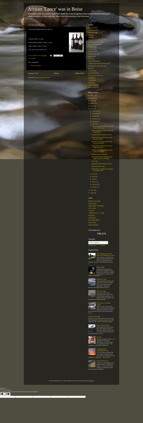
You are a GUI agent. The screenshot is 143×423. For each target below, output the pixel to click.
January (94, 187)
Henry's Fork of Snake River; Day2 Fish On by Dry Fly (102, 142)
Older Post (79, 73)
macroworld (77, 381)
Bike (89, 68)
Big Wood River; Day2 (98, 166)
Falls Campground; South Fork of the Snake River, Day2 (103, 127)
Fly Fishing (91, 30)
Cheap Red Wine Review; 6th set (102, 164)
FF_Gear (91, 70)
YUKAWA (91, 80)
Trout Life (91, 210)
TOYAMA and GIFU (94, 75)
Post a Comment (36, 65)
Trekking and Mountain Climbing (98, 63)
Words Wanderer (93, 225)
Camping (91, 49)
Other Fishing (92, 87)
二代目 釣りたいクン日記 (96, 213)
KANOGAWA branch (94, 42)
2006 (92, 190)
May (93, 176)
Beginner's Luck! (101, 279)
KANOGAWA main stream (96, 66)
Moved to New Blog (94, 316)
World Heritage (92, 61)
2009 (92, 103)
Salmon (90, 56)
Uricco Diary (92, 208)
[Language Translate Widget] (98, 242)
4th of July (95, 161)
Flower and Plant (93, 44)
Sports (90, 82)
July (93, 124)
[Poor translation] (7, 394)
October (94, 116)
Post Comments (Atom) (43, 77)
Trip (89, 37)
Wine (34, 58)
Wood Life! (91, 215)
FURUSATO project (102, 361)
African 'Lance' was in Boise (55, 9)
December (95, 111)
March (94, 182)
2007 (92, 108)
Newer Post (33, 73)
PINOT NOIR (100, 267)
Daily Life (91, 28)
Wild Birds (91, 32)
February (95, 184)
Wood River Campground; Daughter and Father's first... (102, 169)
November (95, 113)
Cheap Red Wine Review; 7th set (102, 134)
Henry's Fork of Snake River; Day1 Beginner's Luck (102, 146)
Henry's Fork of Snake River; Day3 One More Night (102, 138)
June (93, 174)
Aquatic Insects (93, 39)
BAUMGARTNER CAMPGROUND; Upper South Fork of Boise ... (102, 157)
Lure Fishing (92, 73)
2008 (92, 106)
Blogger (91, 381)
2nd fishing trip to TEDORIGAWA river (103, 349)
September (95, 119)
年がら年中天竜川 (94, 220)
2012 (92, 95)
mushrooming (92, 85)
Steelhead (91, 51)
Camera (90, 78)
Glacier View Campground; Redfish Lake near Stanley (102, 150)
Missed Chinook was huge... (100, 154)
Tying (90, 35)
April (93, 179)
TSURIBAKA (92, 218)
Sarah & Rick (92, 222)
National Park (92, 54)
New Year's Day (101, 291)
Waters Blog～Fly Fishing (95, 206)
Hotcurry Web (92, 203)
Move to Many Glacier (103, 325)
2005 (92, 193)
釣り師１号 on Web (94, 201)
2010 (92, 101)
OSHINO (91, 47)
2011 (92, 98)
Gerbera (99, 337)
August (94, 121)
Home (56, 73)
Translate (100, 245)
